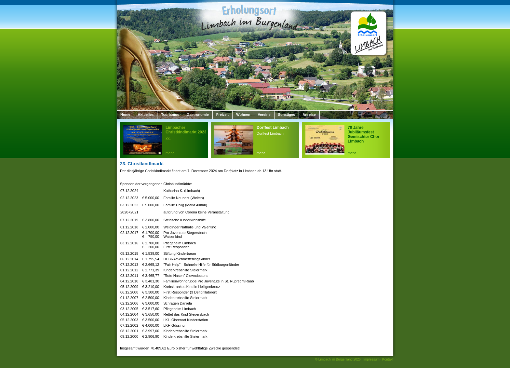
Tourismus (170, 114)
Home (125, 114)
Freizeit (222, 114)
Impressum (371, 359)
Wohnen (243, 114)
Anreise (308, 114)
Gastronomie (198, 114)
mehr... (171, 153)
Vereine (264, 114)
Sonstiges (286, 114)
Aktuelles (146, 114)
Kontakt (387, 359)
